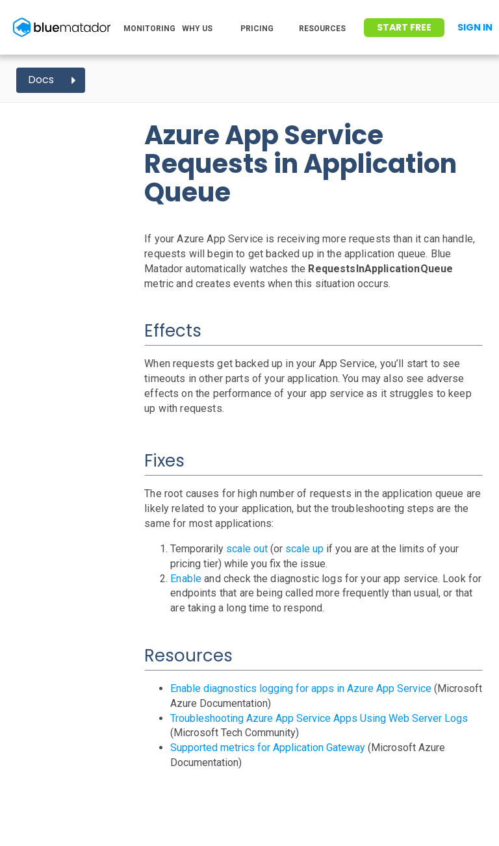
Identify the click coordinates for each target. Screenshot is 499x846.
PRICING (257, 28)
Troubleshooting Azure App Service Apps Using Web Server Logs (319, 718)
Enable (185, 578)
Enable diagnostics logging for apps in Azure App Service (300, 688)
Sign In (475, 27)
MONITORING (149, 28)
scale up (304, 549)
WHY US (197, 28)
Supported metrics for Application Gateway (267, 747)
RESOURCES (322, 28)
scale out (247, 549)
